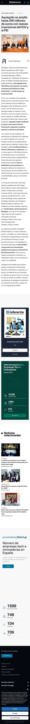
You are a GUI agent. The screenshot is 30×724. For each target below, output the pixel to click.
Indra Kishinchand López (6, 466)
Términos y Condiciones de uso (10, 675)
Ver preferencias (15, 718)
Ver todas (15, 354)
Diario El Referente (14, 61)
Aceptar (15, 709)
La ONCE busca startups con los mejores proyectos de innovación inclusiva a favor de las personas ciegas (14, 462)
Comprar (15, 350)
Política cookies (9, 721)
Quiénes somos (5, 663)
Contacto (4, 666)
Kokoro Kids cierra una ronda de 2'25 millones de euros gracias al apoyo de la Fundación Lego (15, 512)
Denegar (15, 713)
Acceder (8, 566)
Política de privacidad (18, 721)
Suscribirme (7, 655)
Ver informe (15, 415)
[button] (27, 689)
